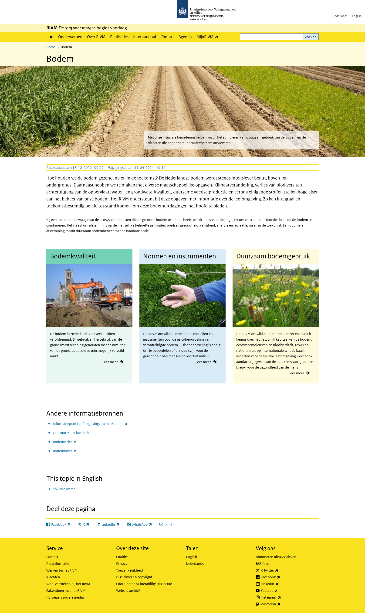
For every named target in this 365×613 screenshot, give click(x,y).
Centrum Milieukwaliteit (71, 432)
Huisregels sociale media (65, 597)
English (357, 16)
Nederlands (340, 16)
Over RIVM (96, 36)
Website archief (128, 590)
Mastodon (280, 604)
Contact (167, 36)
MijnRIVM (208, 37)
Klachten (53, 577)
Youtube (279, 590)
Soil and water (64, 489)
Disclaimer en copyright (134, 577)
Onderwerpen (70, 36)
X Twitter (280, 570)
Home (51, 37)
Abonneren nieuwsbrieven (276, 557)
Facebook (281, 577)
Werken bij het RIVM (62, 570)
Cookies (122, 557)
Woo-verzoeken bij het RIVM (68, 584)
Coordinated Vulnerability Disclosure (144, 584)
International (144, 36)
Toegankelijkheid (129, 570)
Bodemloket (65, 451)
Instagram (281, 597)
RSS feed (262, 563)
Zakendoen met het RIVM (65, 590)
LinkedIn (280, 584)
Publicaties (119, 36)
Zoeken (311, 37)
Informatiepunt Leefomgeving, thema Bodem (90, 424)
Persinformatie (57, 563)
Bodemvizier (65, 442)
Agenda (185, 36)
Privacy (121, 563)
